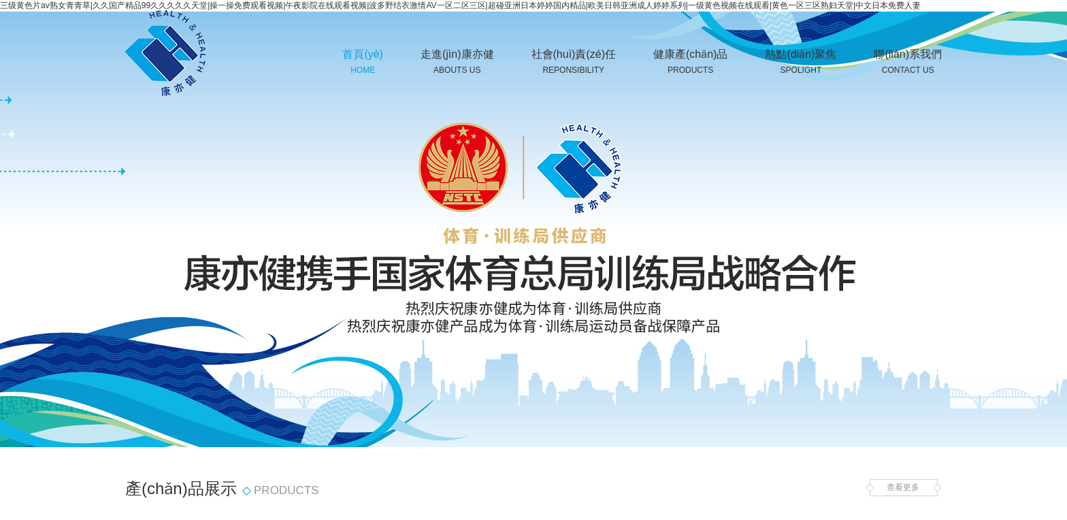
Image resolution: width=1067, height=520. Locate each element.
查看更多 (903, 488)
